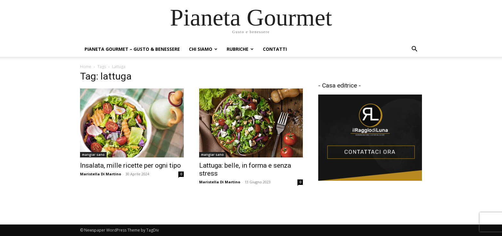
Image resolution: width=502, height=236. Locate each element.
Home (85, 66)
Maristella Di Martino (100, 173)
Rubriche (240, 49)
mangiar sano (93, 154)
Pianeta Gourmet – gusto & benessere (132, 49)
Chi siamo (203, 49)
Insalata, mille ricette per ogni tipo (130, 165)
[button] (414, 50)
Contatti (275, 49)
